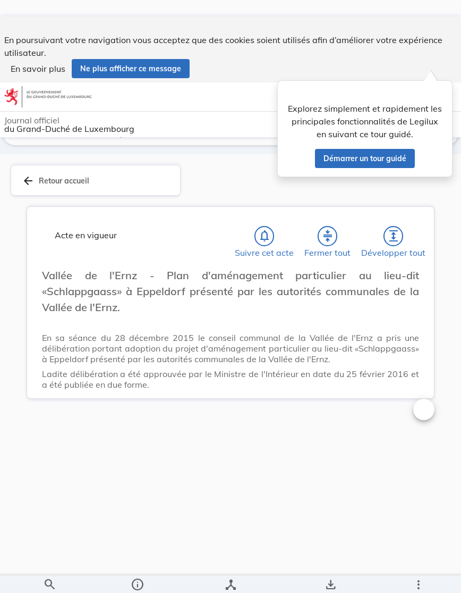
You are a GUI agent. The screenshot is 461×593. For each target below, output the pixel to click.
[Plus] (418, 576)
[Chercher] (49, 576)
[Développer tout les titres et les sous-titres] (393, 245)
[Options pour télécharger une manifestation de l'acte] (330, 576)
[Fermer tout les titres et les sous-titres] (328, 245)
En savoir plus (38, 52)
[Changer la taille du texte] (423, 296)
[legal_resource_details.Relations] (230, 576)
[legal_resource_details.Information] (137, 576)
